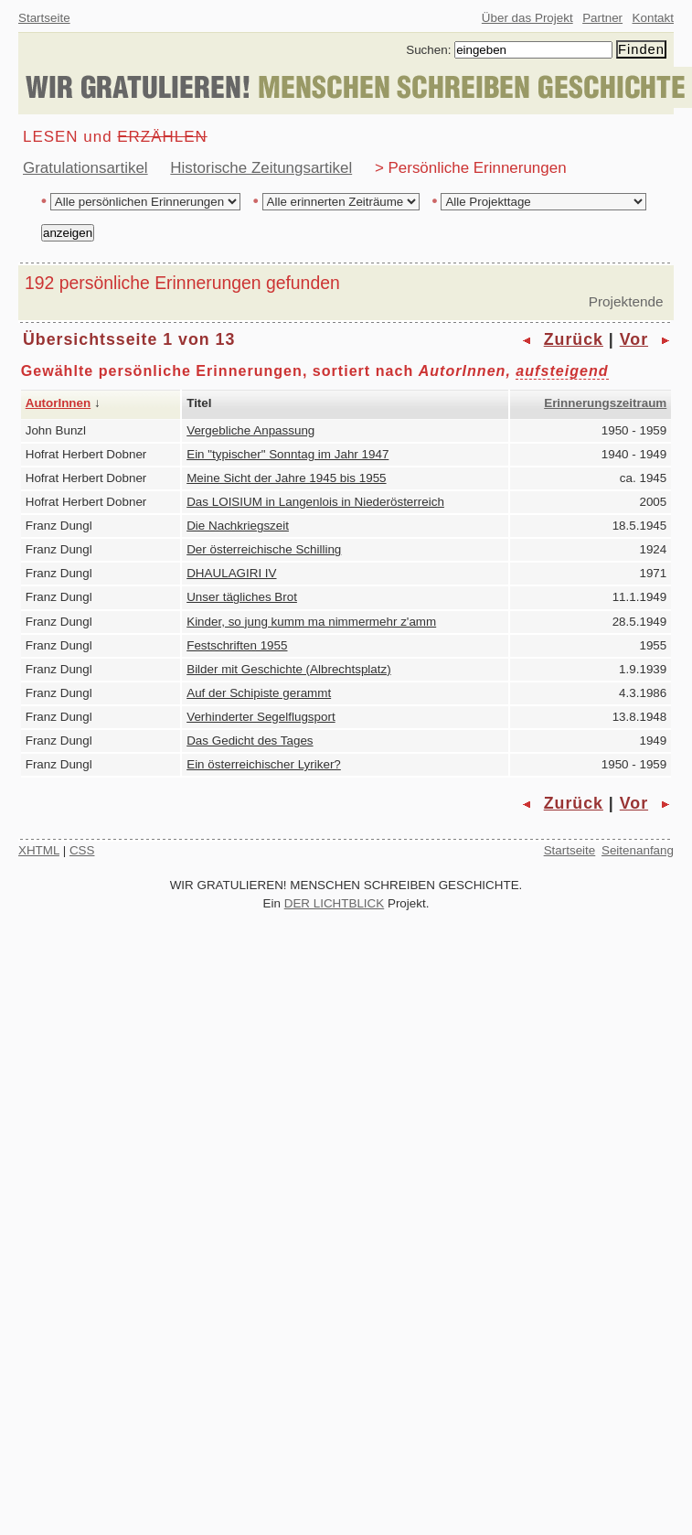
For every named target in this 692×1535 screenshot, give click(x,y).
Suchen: (428, 50)
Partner (602, 18)
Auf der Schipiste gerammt (258, 693)
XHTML (38, 850)
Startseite (44, 18)
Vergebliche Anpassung (250, 430)
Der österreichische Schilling (263, 549)
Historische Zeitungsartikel (261, 168)
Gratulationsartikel (85, 168)
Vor (634, 339)
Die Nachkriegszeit (237, 525)
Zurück (573, 339)
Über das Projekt (527, 18)
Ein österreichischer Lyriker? (263, 764)
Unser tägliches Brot (241, 597)
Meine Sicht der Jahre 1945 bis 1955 (286, 478)
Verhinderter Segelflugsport (260, 717)
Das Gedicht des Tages (249, 740)
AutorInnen (58, 403)
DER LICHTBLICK (334, 903)
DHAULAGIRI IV (231, 573)
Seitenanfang (638, 850)
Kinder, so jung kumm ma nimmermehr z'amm (311, 621)
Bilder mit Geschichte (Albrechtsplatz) (288, 669)
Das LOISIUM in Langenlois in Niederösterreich (315, 502)
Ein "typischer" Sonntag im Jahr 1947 (287, 454)
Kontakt (653, 18)
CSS (82, 850)
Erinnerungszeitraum (605, 403)
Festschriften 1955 (236, 645)
